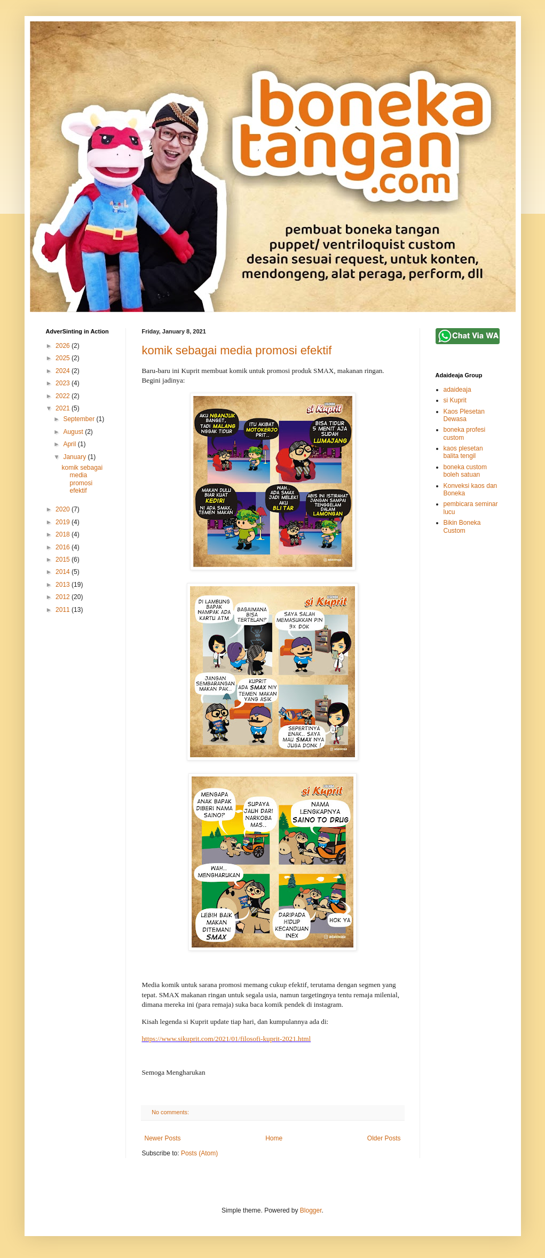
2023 (64, 383)
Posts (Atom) (199, 1153)
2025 (64, 358)
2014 (64, 572)
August (74, 432)
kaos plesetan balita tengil (463, 452)
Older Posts (384, 1138)
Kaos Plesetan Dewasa (464, 415)
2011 (64, 610)
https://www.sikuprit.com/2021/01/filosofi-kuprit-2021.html (226, 1039)
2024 (64, 371)
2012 (64, 597)
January (75, 457)
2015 (64, 559)
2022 (64, 396)
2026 (64, 346)
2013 (64, 584)
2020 (64, 509)
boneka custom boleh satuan (465, 470)
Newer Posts (163, 1138)
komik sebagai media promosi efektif (237, 350)
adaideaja (457, 389)
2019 (64, 522)
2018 (64, 534)
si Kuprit (455, 400)
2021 (64, 408)
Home (273, 1138)
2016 (64, 547)
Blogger (311, 1210)
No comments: (171, 1112)
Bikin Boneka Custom (462, 526)
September (79, 419)
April (70, 444)
